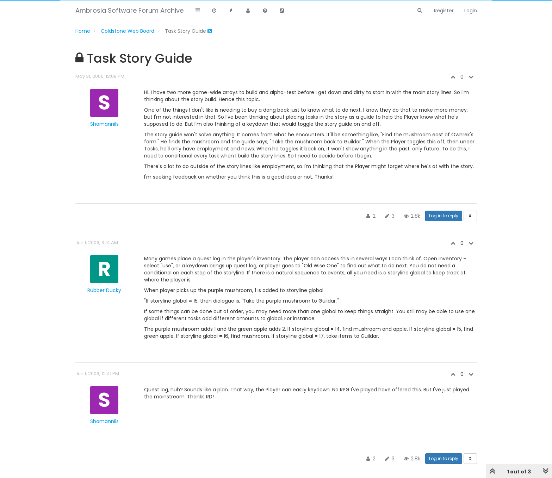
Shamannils (104, 124)
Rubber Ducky (104, 290)
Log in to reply (443, 216)
